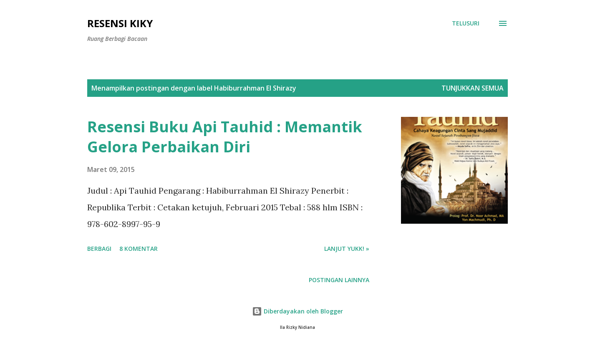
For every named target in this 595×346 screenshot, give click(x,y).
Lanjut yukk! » (346, 249)
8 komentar (138, 249)
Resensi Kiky (120, 23)
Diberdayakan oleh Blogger (297, 311)
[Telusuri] (465, 23)
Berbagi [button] (99, 249)
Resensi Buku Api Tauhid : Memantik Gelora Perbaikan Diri (224, 136)
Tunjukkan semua (472, 88)
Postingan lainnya (339, 280)
